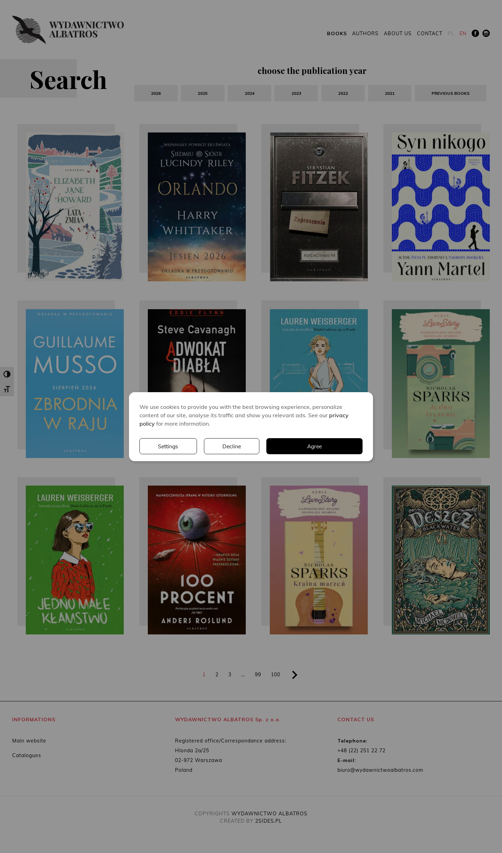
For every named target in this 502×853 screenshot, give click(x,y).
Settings (271, 446)
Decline (334, 446)
